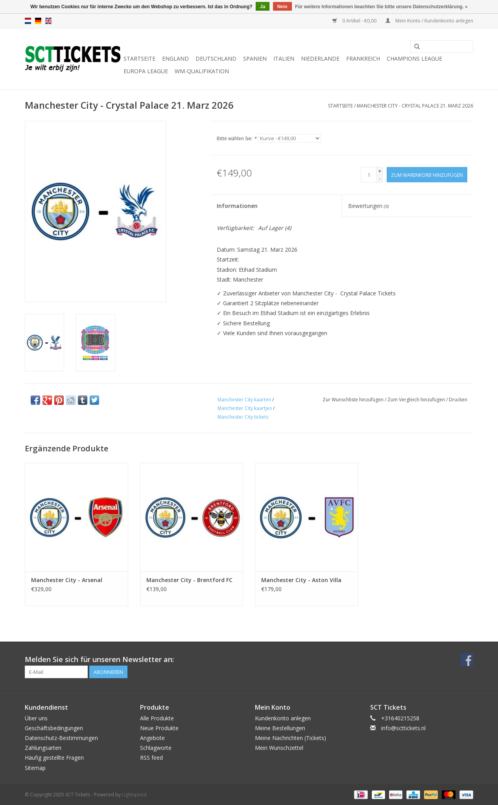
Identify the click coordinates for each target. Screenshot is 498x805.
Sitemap (35, 768)
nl (28, 21)
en (48, 21)
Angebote (152, 738)
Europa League (146, 71)
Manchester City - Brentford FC (189, 580)
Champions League (414, 58)
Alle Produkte (157, 718)
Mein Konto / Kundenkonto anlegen (429, 20)
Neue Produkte (159, 728)
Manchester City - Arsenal (66, 580)
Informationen (237, 206)
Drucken (458, 399)
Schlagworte (156, 747)
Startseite (139, 58)
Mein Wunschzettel (279, 747)
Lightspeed (134, 794)
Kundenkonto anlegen (283, 718)
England (175, 58)
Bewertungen (368, 206)
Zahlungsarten (43, 747)
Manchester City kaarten (244, 399)
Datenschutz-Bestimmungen (61, 738)
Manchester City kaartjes (245, 408)
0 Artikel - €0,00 (355, 20)
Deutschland (216, 58)
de (38, 21)
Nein (282, 6)
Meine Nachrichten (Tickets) (290, 738)
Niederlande (320, 58)
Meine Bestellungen (280, 728)
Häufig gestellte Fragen (54, 757)
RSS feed (151, 757)
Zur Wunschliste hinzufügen (353, 399)
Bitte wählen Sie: (236, 138)
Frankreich (363, 58)
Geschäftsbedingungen (54, 728)
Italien (283, 58)
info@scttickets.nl (403, 728)
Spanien (255, 58)
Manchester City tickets (243, 417)
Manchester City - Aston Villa (301, 580)
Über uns (36, 718)
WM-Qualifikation (202, 71)
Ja (262, 6)
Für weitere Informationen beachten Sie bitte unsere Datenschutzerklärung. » (381, 6)
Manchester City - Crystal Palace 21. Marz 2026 (415, 105)
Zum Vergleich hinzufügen (416, 399)
